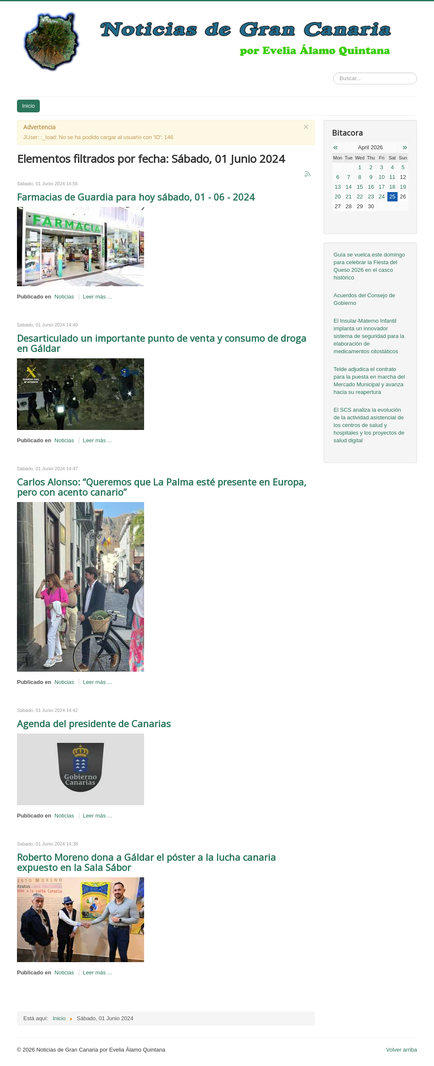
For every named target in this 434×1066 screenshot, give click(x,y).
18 (392, 187)
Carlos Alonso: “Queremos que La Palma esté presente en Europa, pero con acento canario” (161, 486)
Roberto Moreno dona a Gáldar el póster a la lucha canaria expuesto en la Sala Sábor (146, 862)
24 (381, 196)
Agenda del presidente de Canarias (94, 723)
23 (371, 196)
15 (360, 187)
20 (338, 196)
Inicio (28, 106)
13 (338, 187)
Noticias (64, 296)
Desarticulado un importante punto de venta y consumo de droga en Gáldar (161, 343)
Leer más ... (97, 296)
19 (403, 187)
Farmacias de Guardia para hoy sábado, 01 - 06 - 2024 (136, 196)
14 (348, 187)
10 (381, 177)
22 (360, 196)
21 (348, 196)
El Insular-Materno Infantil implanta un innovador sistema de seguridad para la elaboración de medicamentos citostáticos (369, 336)
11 (392, 177)
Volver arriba (401, 1049)
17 (381, 187)
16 (371, 187)
